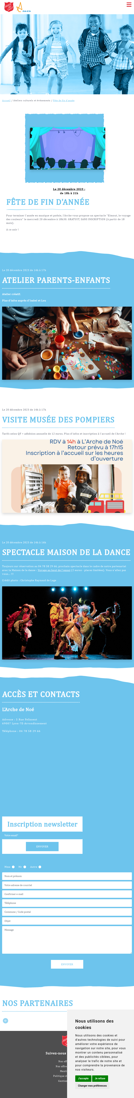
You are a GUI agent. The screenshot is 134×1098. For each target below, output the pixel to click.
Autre (33, 866)
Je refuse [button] (100, 1078)
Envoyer (42, 846)
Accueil (6, 100)
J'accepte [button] (83, 1078)
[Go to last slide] (5, 1020)
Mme (7, 866)
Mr (20, 866)
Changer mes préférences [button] (92, 1085)
